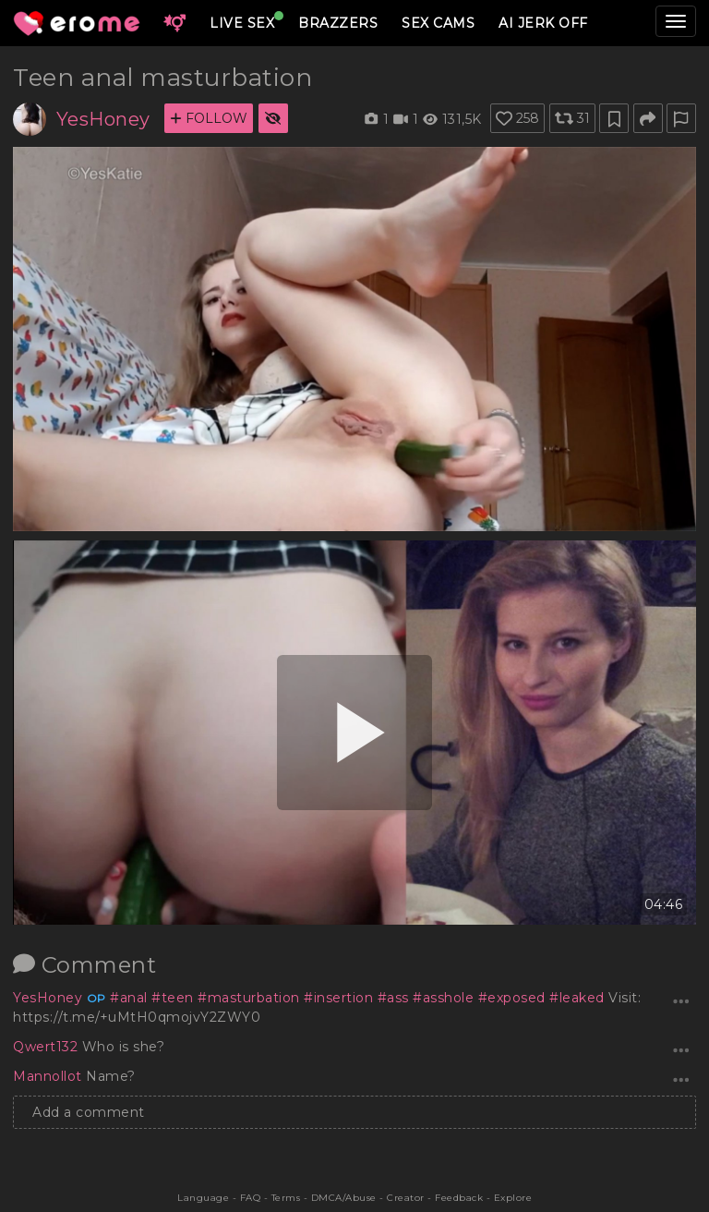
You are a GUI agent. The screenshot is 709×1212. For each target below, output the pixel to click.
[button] (174, 23)
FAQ (250, 1198)
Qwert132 (47, 1046)
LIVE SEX (242, 23)
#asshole (443, 997)
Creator (406, 1198)
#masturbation (249, 997)
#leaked (577, 997)
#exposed (512, 997)
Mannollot (49, 1076)
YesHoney (103, 119)
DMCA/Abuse (344, 1198)
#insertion (338, 997)
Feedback (459, 1198)
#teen (172, 997)
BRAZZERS (338, 23)
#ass (393, 997)
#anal (129, 997)
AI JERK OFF (543, 23)
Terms (286, 1198)
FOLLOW (208, 118)
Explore (513, 1198)
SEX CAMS (438, 23)
